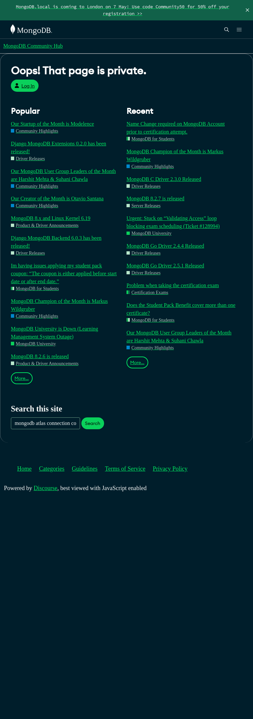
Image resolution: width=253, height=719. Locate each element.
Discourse (45, 488)
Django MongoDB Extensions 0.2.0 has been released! (58, 147)
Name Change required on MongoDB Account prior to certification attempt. (175, 128)
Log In (24, 86)
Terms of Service (125, 468)
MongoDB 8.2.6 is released (40, 356)
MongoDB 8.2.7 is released (155, 198)
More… (21, 378)
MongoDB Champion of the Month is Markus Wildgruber (59, 305)
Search (92, 423)
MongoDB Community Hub (33, 46)
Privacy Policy (170, 468)
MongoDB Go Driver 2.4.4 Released (165, 246)
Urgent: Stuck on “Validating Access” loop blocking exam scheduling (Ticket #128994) (173, 222)
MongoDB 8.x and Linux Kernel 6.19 (50, 218)
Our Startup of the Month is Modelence (52, 124)
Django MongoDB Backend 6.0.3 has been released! (56, 242)
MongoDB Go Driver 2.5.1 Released (165, 265)
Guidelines (85, 468)
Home (24, 468)
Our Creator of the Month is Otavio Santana (57, 198)
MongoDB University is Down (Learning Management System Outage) (54, 332)
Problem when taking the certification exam (172, 285)
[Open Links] (239, 29)
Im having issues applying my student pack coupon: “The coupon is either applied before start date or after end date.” (64, 273)
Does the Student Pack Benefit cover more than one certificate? (181, 309)
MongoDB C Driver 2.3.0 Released (163, 179)
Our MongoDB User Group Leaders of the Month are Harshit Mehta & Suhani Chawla (63, 175)
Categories (52, 468)
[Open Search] (226, 29)
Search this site (36, 408)
